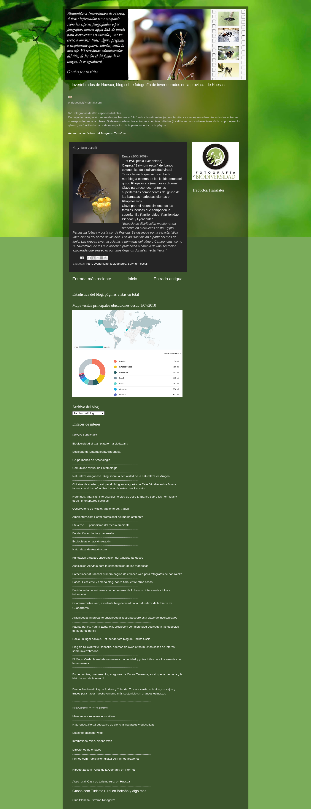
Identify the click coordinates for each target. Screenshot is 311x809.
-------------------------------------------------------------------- (105, 492)
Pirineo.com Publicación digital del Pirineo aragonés (106, 758)
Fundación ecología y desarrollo (93, 533)
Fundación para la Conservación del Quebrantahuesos (107, 557)
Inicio (132, 278)
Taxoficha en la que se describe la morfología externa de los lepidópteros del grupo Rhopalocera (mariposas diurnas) (152, 179)
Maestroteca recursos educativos (93, 716)
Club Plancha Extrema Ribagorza (94, 800)
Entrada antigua (168, 278)
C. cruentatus (82, 246)
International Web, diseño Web (92, 741)
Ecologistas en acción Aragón (91, 541)
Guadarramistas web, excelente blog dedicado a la (105, 603)
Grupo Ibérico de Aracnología (91, 460)
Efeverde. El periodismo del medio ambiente (101, 525)
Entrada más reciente (91, 278)
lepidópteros (118, 263)
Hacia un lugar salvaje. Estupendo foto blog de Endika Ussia (111, 639)
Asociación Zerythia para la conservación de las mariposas (110, 565)
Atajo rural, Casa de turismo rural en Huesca (101, 781)
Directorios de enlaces (86, 749)
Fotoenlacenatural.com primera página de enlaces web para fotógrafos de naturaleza (127, 574)
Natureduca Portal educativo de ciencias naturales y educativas (113, 724)
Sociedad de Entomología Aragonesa (96, 451)
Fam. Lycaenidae (97, 263)
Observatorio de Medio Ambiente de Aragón (100, 508)
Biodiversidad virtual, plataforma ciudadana (100, 443)
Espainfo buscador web (87, 732)
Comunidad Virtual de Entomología (94, 468)
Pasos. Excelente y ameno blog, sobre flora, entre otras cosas (112, 582)
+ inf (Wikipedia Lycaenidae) (142, 161)
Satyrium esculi (138, 263)
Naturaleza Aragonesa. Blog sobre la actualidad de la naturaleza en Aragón (121, 476)
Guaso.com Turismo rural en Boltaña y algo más (109, 791)
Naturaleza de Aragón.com (89, 549)
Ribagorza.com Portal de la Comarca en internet (103, 769)
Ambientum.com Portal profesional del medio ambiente (107, 516)
